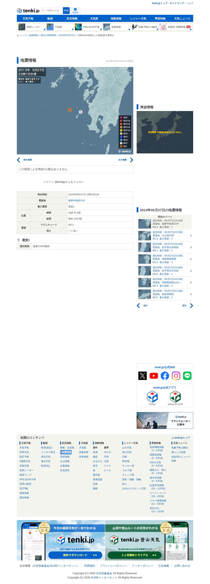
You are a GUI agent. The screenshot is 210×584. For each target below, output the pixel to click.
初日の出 (159, 510)
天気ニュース (182, 18)
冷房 (106, 461)
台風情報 (64, 465)
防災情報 (72, 18)
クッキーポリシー (142, 565)
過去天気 (45, 461)
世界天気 (24, 452)
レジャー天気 (138, 18)
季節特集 (160, 18)
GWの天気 (159, 464)
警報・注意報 (67, 447)
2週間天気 (25, 461)
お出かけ (97, 461)
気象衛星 (84, 452)
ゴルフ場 (127, 470)
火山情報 (64, 461)
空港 (124, 456)
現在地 (75, 12)
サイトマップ (177, 3)
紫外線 (96, 474)
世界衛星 (84, 456)
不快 (106, 456)
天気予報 (28, 18)
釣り (124, 484)
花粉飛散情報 (159, 449)
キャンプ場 (128, 474)
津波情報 (64, 456)
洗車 (95, 484)
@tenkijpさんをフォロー (69, 181)
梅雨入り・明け (159, 472)
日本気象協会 (41, 565)
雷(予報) (24, 488)
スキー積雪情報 (159, 502)
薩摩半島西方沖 (76, 200)
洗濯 (95, 452)
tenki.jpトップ (159, 3)
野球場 (125, 461)
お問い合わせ (182, 565)
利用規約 (89, 565)
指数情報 (116, 18)
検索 (66, 10)
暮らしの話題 (178, 452)
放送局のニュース (180, 456)
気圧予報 (24, 456)
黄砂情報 (24, 497)
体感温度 (97, 479)
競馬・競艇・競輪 (131, 479)
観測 (50, 18)
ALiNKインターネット (63, 565)
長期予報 (24, 465)
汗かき (107, 452)
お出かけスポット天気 (134, 488)
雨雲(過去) (46, 447)
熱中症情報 (159, 479)
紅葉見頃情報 (159, 487)
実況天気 (45, 456)
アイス (107, 465)
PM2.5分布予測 (28, 479)
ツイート (48, 181)
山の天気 (127, 447)
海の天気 (127, 452)
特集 (173, 460)
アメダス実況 (48, 452)
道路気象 (24, 493)
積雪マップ (25, 474)
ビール (107, 470)
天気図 (94, 18)
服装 (95, 456)
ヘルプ (189, 3)
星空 (95, 465)
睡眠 (95, 488)
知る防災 (64, 470)
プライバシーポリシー (113, 565)
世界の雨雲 (25, 484)
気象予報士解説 (179, 447)
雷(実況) (45, 465)
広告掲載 (163, 565)
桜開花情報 (159, 456)
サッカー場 (128, 465)
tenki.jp (28, 11)
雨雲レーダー (27, 470)
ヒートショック (159, 494)
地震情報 (66, 452)
